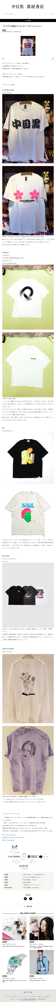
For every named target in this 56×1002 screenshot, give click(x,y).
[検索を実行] (51, 14)
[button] (28, 20)
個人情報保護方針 (33, 996)
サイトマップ (19, 996)
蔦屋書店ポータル (40, 996)
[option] (28, 46)
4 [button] (30, 59)
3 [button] (28, 59)
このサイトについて (25, 996)
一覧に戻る (29, 906)
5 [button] (32, 59)
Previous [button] (2, 59)
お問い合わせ (7, 996)
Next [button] (53, 59)
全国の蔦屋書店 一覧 (47, 996)
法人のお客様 (13, 996)
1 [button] (23, 59)
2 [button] (25, 59)
